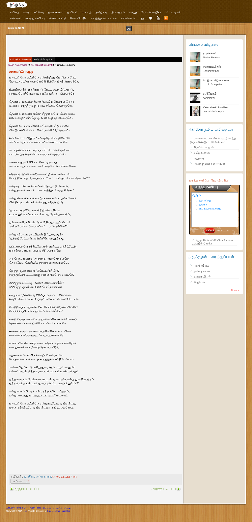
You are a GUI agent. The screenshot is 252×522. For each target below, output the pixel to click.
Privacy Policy (35, 508)
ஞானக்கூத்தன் (212, 66)
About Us (10, 508)
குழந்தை (199, 158)
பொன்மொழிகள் (151, 12)
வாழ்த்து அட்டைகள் (104, 18)
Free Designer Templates (58, 511)
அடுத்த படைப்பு (163, 488)
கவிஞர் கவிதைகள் (20, 59)
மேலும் (235, 290)
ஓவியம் (72, 12)
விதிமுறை (47, 508)
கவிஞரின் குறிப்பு (43, 59)
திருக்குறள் (118, 12)
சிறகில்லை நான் (204, 147)
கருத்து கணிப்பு (35, 18)
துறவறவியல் (202, 276)
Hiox (25, 511)
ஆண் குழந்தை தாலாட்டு (209, 163)
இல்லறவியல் (202, 271)
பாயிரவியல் (201, 265)
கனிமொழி (210, 93)
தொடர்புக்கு (65, 508)
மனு (141, 18)
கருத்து (56, 508)
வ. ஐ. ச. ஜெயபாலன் (216, 80)
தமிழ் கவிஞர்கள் (17, 65)
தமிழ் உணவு (202, 152)
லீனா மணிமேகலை (215, 107)
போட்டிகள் (173, 12)
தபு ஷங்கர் (209, 53)
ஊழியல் (199, 282)
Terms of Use (22, 508)
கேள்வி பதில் (78, 18)
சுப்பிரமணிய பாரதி (41, 65)
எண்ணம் (15, 18)
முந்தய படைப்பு (27, 488)
